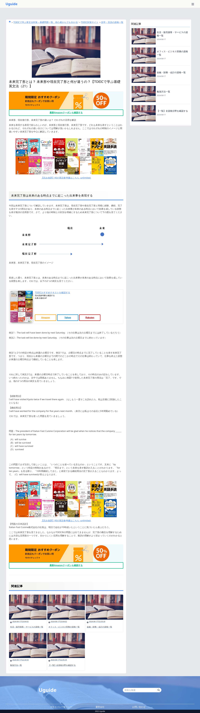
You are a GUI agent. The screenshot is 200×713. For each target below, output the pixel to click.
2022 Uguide (100, 711)
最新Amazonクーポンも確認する (66, 112)
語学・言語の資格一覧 (112, 22)
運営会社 (100, 706)
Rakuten (89, 317)
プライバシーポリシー (61, 706)
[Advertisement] (160, 145)
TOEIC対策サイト (89, 22)
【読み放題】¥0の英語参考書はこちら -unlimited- (66, 177)
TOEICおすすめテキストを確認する (52, 292)
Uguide (12, 4)
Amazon (45, 317)
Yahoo (67, 317)
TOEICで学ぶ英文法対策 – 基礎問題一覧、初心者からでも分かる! (45, 22)
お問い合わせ (139, 706)
